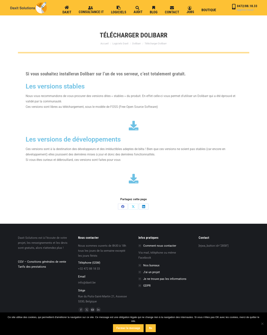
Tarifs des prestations (32, 266)
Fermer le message (128, 328)
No (150, 328)
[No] (262, 324)
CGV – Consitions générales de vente (42, 261)
